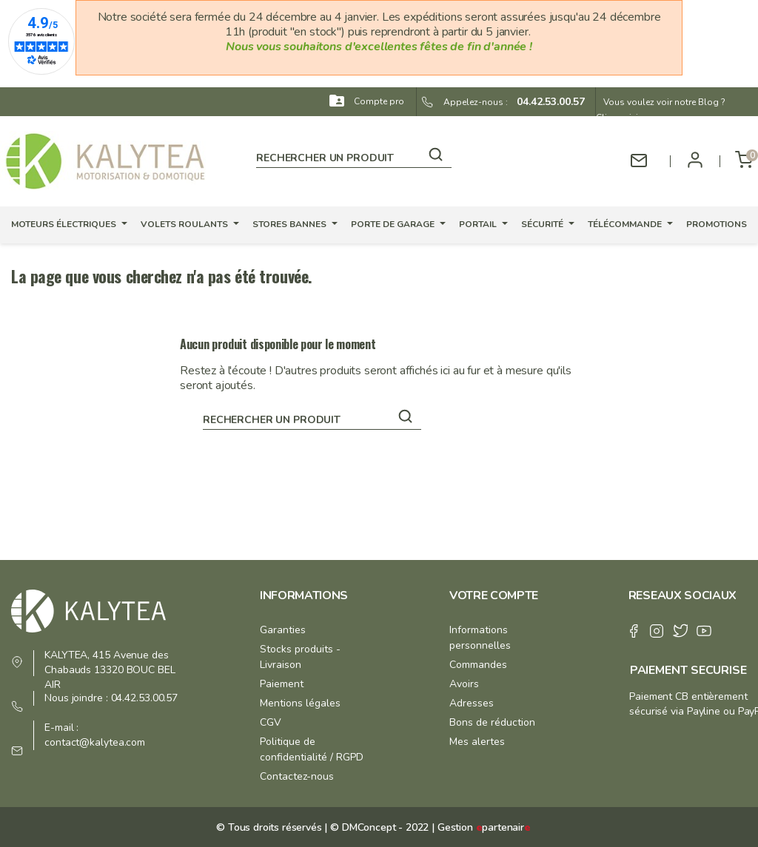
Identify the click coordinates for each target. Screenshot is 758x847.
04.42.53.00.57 (546, 102)
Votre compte (493, 595)
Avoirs (464, 684)
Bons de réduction (492, 722)
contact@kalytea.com (94, 742)
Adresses (471, 703)
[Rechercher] (354, 155)
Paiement (281, 684)
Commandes (478, 665)
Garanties (283, 630)
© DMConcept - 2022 (378, 827)
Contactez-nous (297, 776)
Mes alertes (477, 742)
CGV (270, 722)
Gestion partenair (484, 827)
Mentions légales (300, 703)
